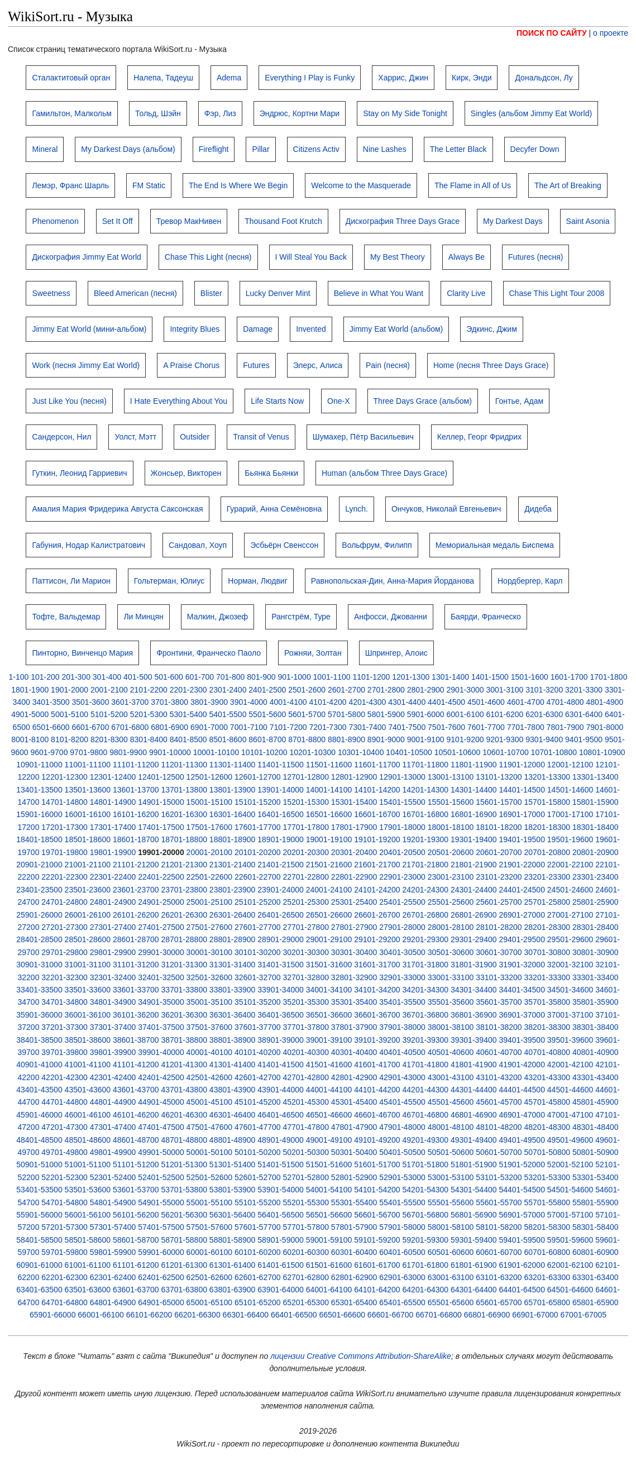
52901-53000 (402, 1177)
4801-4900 (604, 702)
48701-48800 (184, 1139)
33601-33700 (136, 989)
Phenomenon (55, 221)
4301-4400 (406, 702)
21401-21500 (280, 864)
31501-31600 (329, 964)
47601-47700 (258, 1127)
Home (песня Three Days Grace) (491, 365)
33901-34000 (280, 989)
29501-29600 (570, 939)
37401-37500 (161, 1027)
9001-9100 (425, 739)
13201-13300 (547, 776)
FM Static (148, 185)
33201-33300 (547, 977)
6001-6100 (465, 714)
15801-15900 (595, 802)
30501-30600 (451, 952)
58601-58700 (136, 1239)
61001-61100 (88, 1265)
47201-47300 (64, 1127)
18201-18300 (547, 827)
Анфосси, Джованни (390, 616)
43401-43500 (39, 1089)
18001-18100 (451, 827)
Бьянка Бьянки (271, 473)
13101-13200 (499, 776)
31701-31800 (426, 964)
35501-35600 (451, 1001)
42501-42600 (210, 1077)
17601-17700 (258, 827)
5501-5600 (267, 714)
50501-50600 (451, 1152)
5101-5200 (109, 714)
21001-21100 (88, 864)
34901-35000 (161, 1001)
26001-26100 (88, 914)
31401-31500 (280, 964)
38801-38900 (232, 1039)
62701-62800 (306, 1277)
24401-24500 (522, 889)
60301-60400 (354, 1252)
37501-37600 (210, 1027)
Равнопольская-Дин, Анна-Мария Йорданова (392, 580)
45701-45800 (547, 1101)
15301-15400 (354, 802)
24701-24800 (64, 902)
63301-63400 (595, 1277)
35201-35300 (306, 1001)
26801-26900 (474, 914)
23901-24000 (280, 889)
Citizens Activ (316, 149)
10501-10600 (457, 752)
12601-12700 (258, 776)
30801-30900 (595, 952)
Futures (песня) (535, 256)
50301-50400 (354, 1152)
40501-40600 (451, 1052)
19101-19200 (377, 839)
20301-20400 (354, 852)
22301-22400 (113, 876)
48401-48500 (39, 1139)
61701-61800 (426, 1265)
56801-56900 (474, 1214)
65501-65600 (451, 1302)
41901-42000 (522, 1064)
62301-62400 (113, 1277)
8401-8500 (188, 739)
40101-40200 (258, 1052)
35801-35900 (595, 1001)
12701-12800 (306, 776)
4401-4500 (446, 702)
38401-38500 (39, 1039)
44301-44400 (474, 1089)
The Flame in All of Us (472, 185)
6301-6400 (583, 714)
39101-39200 (377, 1039)
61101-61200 (136, 1265)
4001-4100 (288, 702)
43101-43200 (499, 1077)
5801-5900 (386, 714)
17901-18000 (402, 827)
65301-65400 (354, 1302)
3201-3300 (583, 689)
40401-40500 (402, 1052)
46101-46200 (136, 1114)
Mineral (45, 149)
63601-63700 (136, 1289)
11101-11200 (136, 764)
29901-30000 (161, 952)
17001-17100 (570, 814)
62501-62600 (210, 1277)
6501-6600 (51, 727)
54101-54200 (377, 1189)
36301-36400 (232, 1014)
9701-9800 (88, 752)
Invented (311, 328)
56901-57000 (522, 1214)
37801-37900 (354, 1027)
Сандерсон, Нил (61, 436)
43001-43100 (451, 1077)
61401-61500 (280, 1265)
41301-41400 (232, 1064)
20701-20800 (547, 852)
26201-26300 (184, 914)
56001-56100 (88, 1214)
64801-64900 (113, 1302)
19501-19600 (570, 839)
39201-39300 (426, 1039)
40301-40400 (354, 1052)
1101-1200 (371, 676)
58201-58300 (547, 1227)
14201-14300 (426, 789)
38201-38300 (547, 1027)
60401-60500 (402, 1252)
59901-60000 (161, 1252)
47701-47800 (306, 1127)
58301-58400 (595, 1227)
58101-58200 (499, 1227)
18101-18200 (499, 827)
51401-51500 (280, 1164)
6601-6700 (90, 727)
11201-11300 (184, 764)
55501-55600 (451, 1202)
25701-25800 (547, 902)
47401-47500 (161, 1127)
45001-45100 (210, 1101)
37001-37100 (570, 1014)
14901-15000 (161, 802)
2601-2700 (346, 689)
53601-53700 (136, 1189)
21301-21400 (232, 864)
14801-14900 (113, 802)
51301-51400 (232, 1164)
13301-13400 (595, 776)
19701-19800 (64, 852)
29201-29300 (426, 939)
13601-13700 (136, 789)
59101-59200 (377, 1239)
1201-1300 (410, 676)
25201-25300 (306, 902)
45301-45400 (354, 1101)
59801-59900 (113, 1252)
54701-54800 (64, 1202)
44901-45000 (161, 1101)
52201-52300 (64, 1177)
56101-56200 (136, 1214)
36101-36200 (136, 1014)
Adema (229, 77)
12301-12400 (113, 776)
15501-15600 (451, 802)
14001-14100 (329, 789)
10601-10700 (505, 752)
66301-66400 (246, 1314)
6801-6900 (169, 727)
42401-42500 (161, 1077)
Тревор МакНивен (189, 221)
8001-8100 (30, 739)
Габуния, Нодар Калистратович (88, 545)
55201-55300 (306, 1202)
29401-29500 (522, 939)
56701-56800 (426, 1214)
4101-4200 (328, 702)
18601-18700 (136, 839)
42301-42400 (113, 1077)
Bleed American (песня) (135, 293)
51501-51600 (329, 1164)
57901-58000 (402, 1227)
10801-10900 (602, 752)
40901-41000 (39, 1064)
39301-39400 (474, 1039)
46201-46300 (184, 1114)
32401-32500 (161, 977)
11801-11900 (474, 764)
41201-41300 (184, 1064)
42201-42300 (64, 1077)
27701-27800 (306, 927)
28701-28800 (184, 939)
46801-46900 (474, 1114)
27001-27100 (570, 914)
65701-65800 (547, 1302)
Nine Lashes (385, 149)
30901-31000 (39, 964)
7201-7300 (328, 727)
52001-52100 (570, 1164)
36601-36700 (377, 1014)
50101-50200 (258, 1152)
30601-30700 (499, 952)
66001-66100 (101, 1314)
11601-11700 (377, 764)
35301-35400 (354, 1001)
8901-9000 (386, 739)
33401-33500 (39, 989)
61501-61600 (329, 1265)
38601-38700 (136, 1039)
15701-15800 (547, 802)
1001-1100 (332, 676)
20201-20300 (306, 852)
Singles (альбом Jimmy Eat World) (531, 113)
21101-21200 (136, 864)
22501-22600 (210, 876)
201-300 (76, 676)
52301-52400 (113, 1177)
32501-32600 (210, 977)
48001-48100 (451, 1127)
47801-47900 (354, 1127)
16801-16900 (474, 814)
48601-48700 (136, 1139)
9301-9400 (544, 739)
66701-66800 (438, 1314)
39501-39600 (570, 1039)
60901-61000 (39, 1265)
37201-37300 (64, 1027)
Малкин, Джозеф (217, 616)
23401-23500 (39, 889)
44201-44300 (426, 1089)
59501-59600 (570, 1239)
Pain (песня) (388, 365)
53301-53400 (595, 1177)
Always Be (466, 256)
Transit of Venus (261, 436)
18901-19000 (280, 839)
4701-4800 (565, 702)
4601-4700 (525, 702)
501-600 (168, 676)
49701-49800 (64, 1152)
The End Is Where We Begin (238, 185)
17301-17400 (113, 827)
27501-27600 (210, 927)
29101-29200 (377, 939)
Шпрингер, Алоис (396, 652)
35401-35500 (402, 1001)
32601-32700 (258, 977)
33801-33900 (232, 989)
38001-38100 (451, 1027)
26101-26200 (136, 914)
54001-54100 (329, 1189)
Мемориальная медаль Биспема (495, 545)
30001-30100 (210, 952)
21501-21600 (329, 864)
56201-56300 (184, 1214)
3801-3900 (209, 702)
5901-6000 (425, 714)
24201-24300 (426, 889)
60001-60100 (210, 1252)
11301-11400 (232, 764)
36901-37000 (522, 1014)
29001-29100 (329, 939)
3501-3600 (90, 702)
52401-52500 (161, 1177)
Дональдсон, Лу (543, 77)
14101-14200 (377, 789)
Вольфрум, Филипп (377, 545)
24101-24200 (377, 889)
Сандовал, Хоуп (198, 545)
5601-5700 (307, 714)
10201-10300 (313, 752)
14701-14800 (64, 802)
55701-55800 (547, 1202)
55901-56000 (39, 1214)
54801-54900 (113, 1202)
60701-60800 (547, 1252)
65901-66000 (53, 1314)
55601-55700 (499, 1202)
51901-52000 (522, 1164)
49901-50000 (161, 1152)
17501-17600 (210, 827)
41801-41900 (474, 1064)
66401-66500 (294, 1314)
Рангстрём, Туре (301, 616)
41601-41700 (377, 1064)
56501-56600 (329, 1214)
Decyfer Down (535, 149)
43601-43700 (136, 1089)
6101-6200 (504, 714)
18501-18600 (88, 839)
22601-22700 (258, 876)
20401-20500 (402, 852)
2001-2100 (109, 689)
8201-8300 (109, 739)
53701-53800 (184, 1189)
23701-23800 (184, 889)
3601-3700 (130, 702)
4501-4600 (486, 702)
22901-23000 (402, 876)
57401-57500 (161, 1227)
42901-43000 (402, 1077)
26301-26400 (232, 914)
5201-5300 (149, 714)
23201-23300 (547, 876)
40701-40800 (547, 1052)
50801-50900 (595, 1152)
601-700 (199, 676)
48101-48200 (499, 1127)
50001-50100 (210, 1152)
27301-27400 (113, 927)
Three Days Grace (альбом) (423, 401)
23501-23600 (88, 889)
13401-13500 (39, 789)
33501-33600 (88, 989)
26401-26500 (280, 914)
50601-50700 (499, 1152)
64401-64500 (522, 1289)
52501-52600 (210, 1177)
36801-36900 (474, 1014)
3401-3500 (51, 702)
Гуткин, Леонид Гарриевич (79, 473)
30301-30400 (354, 952)
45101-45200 (258, 1101)
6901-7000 (209, 727)
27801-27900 (354, 927)
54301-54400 (474, 1189)
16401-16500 (280, 814)
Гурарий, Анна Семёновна (274, 508)
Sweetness (51, 293)
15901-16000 (39, 814)
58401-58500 (39, 1239)
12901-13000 (402, 776)
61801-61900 (474, 1265)
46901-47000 (522, 1114)
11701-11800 (426, 764)
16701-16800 (426, 814)
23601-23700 (136, 889)
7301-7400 (367, 727)
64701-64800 (64, 1302)
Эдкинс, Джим (491, 328)
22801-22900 (354, 876)
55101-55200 (258, 1202)
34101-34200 (377, 989)
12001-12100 (570, 764)
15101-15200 (258, 802)
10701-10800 (554, 752)
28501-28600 (88, 939)
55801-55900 (595, 1202)
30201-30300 (306, 952)
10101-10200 (264, 752)
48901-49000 (280, 1139)
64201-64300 (426, 1289)
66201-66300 (197, 1314)
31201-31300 (184, 964)
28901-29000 (280, 939)
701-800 (230, 676)
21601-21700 (377, 864)
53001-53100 (451, 1177)
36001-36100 (88, 1014)
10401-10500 (409, 752)
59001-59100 (329, 1239)
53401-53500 (39, 1189)
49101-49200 (377, 1139)
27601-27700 (258, 927)
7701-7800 (525, 727)
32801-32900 (354, 977)
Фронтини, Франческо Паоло (208, 652)
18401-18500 (39, 839)
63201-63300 (547, 1277)
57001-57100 (570, 1214)
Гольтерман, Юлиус (169, 580)
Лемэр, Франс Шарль (70, 185)
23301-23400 (595, 876)
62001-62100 (570, 1265)
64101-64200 (377, 1289)
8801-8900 (346, 739)
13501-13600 (88, 789)
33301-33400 (595, 977)
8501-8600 (227, 739)
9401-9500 (583, 739)
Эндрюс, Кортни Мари (300, 113)
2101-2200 (149, 689)
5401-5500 (227, 714)
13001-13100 (451, 776)
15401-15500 (402, 802)
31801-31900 (474, 964)
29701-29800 (64, 952)
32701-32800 (306, 977)
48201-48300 (547, 1127)
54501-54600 (570, 1189)
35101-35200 (258, 1001)
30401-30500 (402, 952)
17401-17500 (161, 827)
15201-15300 (306, 802)
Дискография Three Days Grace (403, 221)
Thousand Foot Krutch (283, 221)
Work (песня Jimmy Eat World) (86, 365)
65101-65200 (258, 1302)
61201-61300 (184, 1265)
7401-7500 (406, 727)
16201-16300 (184, 814)
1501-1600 (529, 676)
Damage (257, 328)
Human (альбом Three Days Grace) (384, 473)
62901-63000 (402, 1277)
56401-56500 (280, 1214)
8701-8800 (307, 739)
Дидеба (538, 508)
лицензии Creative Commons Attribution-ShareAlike (360, 1356)
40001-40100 (210, 1052)
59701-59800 (64, 1252)
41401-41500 (280, 1064)
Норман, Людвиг (258, 580)
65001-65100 (210, 1302)
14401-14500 (522, 789)
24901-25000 (161, 902)
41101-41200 (136, 1064)
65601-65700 (499, 1302)
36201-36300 (184, 1014)
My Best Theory (397, 256)
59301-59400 (474, 1239)
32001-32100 (570, 964)
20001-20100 (210, 852)
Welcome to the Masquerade (361, 185)
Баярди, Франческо (486, 616)
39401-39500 (522, 1039)
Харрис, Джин (403, 77)
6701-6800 (130, 727)
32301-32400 (113, 977)
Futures (256, 365)
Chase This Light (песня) (208, 256)
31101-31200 (136, 964)
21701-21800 (426, 864)
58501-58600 (88, 1239)
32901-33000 (402, 977)
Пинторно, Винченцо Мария (82, 652)
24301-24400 (474, 889)
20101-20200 (258, 852)
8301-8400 (149, 739)
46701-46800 (426, 1114)
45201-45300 (306, 1101)
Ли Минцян (143, 616)
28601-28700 (136, 939)
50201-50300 (306, 1152)
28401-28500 (39, 939)
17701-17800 (306, 827)
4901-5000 (30, 714)
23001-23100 (451, 876)
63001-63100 (451, 1277)
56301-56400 (232, 1214)
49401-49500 (522, 1139)
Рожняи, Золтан (313, 652)
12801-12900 (354, 776)
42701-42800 (306, 1077)
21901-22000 (522, 864)
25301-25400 (354, 902)
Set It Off (117, 221)
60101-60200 (258, 1252)
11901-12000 (522, 764)
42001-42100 (570, 1064)
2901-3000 (465, 689)
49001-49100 (329, 1139)
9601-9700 (49, 752)
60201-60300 (306, 1252)
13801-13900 (232, 789)
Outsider (194, 436)
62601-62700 (258, 1277)
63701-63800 (184, 1289)
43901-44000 (280, 1089)
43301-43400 (595, 1077)
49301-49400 (474, 1139)
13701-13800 (184, 789)
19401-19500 (522, 839)
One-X (338, 401)
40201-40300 (306, 1052)
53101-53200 (499, 1177)
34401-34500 (522, 989)
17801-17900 (354, 827)
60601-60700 (499, 1252)
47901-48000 (402, 1127)
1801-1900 (30, 689)
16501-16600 (329, 814)
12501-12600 (210, 776)
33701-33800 (184, 989)
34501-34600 (570, 989)
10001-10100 (216, 752)
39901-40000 (161, 1052)
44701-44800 (64, 1101)
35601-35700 (499, 1001)
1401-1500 (490, 676)
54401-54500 (522, 1189)
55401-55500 (402, 1202)
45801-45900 (595, 1101)
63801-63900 (232, 1289)
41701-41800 (426, 1064)
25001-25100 (210, 902)
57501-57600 (210, 1227)
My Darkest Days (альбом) (128, 149)
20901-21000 (39, 864)
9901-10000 (170, 752)
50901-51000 (39, 1164)
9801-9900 (128, 752)
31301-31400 (232, 964)
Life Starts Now (277, 401)
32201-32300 (64, 977)
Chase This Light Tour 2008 (557, 293)
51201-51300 (184, 1164)
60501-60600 (451, 1252)
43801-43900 (232, 1089)
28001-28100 (451, 927)
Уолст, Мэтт (135, 436)
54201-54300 (426, 1189)
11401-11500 (280, 764)
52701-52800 (306, 1177)
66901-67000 (535, 1314)
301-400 (107, 676)
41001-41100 (88, 1064)
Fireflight (214, 149)
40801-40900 (595, 1052)
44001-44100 (329, 1089)
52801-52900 (354, 1177)
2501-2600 (307, 689)
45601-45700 (499, 1101)
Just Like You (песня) (69, 401)
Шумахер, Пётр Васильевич (363, 436)
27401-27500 (161, 927)
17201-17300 (64, 827)
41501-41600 (329, 1064)
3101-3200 (544, 689)
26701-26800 (426, 914)
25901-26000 (39, 914)
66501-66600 (342, 1314)
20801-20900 (595, 852)
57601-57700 (258, 1227)
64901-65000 (161, 1302)
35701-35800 (547, 1001)
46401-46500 (280, 1114)
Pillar (260, 149)
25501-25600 (451, 902)
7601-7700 (486, 727)
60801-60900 (595, 1252)
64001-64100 (329, 1289)
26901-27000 (522, 914)
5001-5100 (69, 714)
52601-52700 (258, 1177)
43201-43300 (547, 1077)
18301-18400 (595, 827)
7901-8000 (604, 727)
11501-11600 (329, 764)
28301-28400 (595, 927)
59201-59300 (426, 1239)
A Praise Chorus (191, 365)
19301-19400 (474, 839)
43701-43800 (184, 1089)
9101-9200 (465, 739)
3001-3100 (504, 689)
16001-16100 (88, 814)
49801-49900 (113, 1152)
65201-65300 (306, 1302)
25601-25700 (499, 902)
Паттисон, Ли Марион (71, 580)
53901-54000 (280, 1189)
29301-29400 (474, 939)
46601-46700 (377, 1114)
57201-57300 (64, 1227)
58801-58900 (232, 1239)
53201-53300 (547, 1177)
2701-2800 (386, 689)
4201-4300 (367, 702)
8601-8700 (267, 739)
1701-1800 (608, 676)
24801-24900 (113, 902)
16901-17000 (522, 814)
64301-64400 (474, 1289)
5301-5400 (188, 714)
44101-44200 (377, 1089)
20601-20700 (499, 852)
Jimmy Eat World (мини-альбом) (89, 328)
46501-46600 (329, 1114)
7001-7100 (248, 727)
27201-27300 (64, 927)
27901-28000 (402, 927)
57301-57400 (113, 1227)
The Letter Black (458, 149)
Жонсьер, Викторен (186, 473)
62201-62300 (64, 1277)
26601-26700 (377, 914)
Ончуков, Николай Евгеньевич (446, 508)
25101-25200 (258, 902)
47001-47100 (570, 1114)
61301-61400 (232, 1265)
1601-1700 (569, 676)
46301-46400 (232, 1114)
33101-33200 (499, 977)
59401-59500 (522, 1239)
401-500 (137, 676)
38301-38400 (595, 1027)
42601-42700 (258, 1077)
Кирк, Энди (471, 77)
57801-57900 (354, 1227)
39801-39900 (113, 1052)
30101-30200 (258, 952)
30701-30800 (547, 952)
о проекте (610, 32)
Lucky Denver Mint (278, 293)
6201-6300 (544, 714)
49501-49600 (570, 1139)
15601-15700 (499, 802)
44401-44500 (522, 1089)
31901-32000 (522, 964)
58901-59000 (280, 1239)
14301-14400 (474, 789)
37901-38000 (402, 1027)
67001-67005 (584, 1314)
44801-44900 (113, 1101)
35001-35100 (210, 1001)
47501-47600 (210, 1127)
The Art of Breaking (567, 185)
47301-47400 (113, 1127)
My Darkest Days (513, 221)
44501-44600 (570, 1089)
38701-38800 (184, 1039)
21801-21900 (474, 864)
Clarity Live (466, 293)
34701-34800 (64, 1001)
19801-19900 (113, 852)
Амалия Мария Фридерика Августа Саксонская (117, 508)
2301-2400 (227, 689)
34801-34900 (113, 1001)
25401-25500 (402, 902)
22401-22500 (161, 876)
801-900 (261, 676)
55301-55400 (354, 1202)
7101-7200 (288, 727)
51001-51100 (88, 1164)
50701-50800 (547, 1152)
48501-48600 (88, 1139)
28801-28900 (232, 939)
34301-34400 (474, 989)
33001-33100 (451, 977)
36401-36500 (280, 1014)
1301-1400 (450, 676)
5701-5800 (346, 714)
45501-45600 (451, 1101)
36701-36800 (426, 1014)
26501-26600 (329, 914)
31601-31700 (377, 964)
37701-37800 (306, 1027)
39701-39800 (64, 1052)
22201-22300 (64, 876)
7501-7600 (446, 727)
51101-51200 (136, 1164)
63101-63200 (499, 1277)
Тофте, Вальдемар (66, 616)
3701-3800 (169, 702)
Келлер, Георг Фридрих (479, 436)
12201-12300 (64, 776)
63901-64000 (280, 1289)
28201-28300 (547, 927)
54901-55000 (161, 1202)
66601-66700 (390, 1314)
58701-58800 (184, 1239)
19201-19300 (426, 839)
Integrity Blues (194, 328)
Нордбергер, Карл (530, 580)
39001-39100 (329, 1039)
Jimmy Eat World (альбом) (396, 328)
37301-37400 (113, 1027)
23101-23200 (499, 876)
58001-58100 (451, 1227)
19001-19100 (329, 839)
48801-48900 (232, 1139)
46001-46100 (88, 1114)
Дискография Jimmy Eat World (86, 256)
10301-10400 (361, 752)
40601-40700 (499, 1052)
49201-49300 (426, 1139)
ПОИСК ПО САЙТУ (552, 32)
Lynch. (356, 508)
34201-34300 (426, 989)
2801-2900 (425, 689)
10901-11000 (39, 764)
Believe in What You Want (379, 293)
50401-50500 (402, 1152)
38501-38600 (88, 1039)
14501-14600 (570, 789)
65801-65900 (595, 1302)
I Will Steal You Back (311, 256)
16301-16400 (232, 814)
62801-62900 (354, 1277)
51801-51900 (474, 1164)
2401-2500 (267, 689)
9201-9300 (504, 739)
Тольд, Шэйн (158, 113)
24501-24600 (570, 889)
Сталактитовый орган (71, 77)
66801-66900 (487, 1314)
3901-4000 (248, 702)
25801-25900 (595, 902)
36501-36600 (329, 1014)
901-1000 (294, 676)
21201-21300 (184, 864)
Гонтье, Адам (519, 401)
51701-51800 (426, 1164)
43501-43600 (88, 1089)
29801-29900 (113, 952)
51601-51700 (377, 1164)
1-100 (19, 676)
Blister (211, 293)
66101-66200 (149, 1314)
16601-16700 (377, 814)
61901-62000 (522, 1265)
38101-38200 (499, 1027)
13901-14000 (280, 789)
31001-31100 (88, 964)
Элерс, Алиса (317, 365)
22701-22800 (306, 876)
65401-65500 (402, 1302)
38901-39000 (280, 1039)
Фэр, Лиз (220, 113)
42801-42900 (354, 1077)
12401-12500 (161, 776)
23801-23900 (232, 889)
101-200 (45, 676)
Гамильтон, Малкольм (72, 113)
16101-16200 (136, 814)
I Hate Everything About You (178, 401)
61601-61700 (377, 1265)
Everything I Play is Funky (310, 77)
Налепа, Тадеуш (163, 77)
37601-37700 (258, 1027)
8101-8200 (69, 739)
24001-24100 (329, 889)
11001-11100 (88, 764)
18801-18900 (232, 839)
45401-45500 (402, 1101)
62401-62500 (161, 1277)
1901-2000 (69, 689)
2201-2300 (188, 689)
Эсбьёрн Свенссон (284, 545)
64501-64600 (570, 1289)
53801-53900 (232, 1189)
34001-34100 (329, 989)
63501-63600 (88, 1289)
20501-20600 (451, 852)
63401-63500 (39, 1289)
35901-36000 (39, 1014)
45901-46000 (39, 1114)
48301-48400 (595, 1127)
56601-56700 (377, 1214)
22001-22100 (570, 864)
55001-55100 (210, 1202)
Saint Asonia (588, 221)
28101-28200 (499, 927)
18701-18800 (184, 839)
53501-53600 (88, 1189)
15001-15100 (210, 802)
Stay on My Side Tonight (405, 113)
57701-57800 (306, 1227)
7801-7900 (565, 727)
